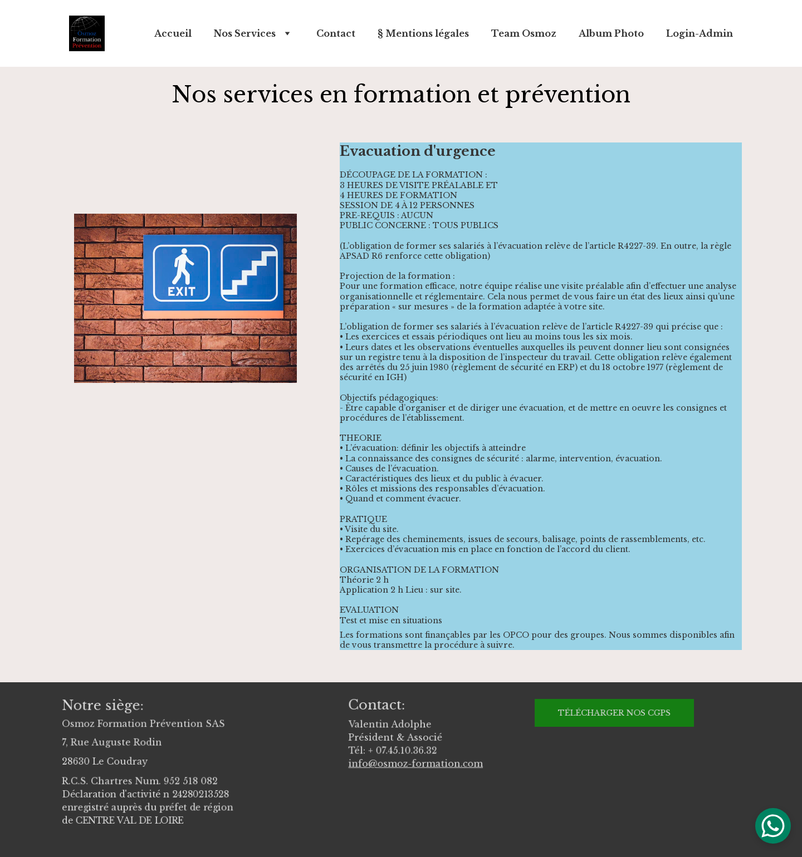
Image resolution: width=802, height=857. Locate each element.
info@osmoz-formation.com (415, 762)
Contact (335, 33)
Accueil (173, 33)
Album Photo (611, 33)
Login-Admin (699, 33)
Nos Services (245, 33)
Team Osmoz (523, 33)
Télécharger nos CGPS (614, 712)
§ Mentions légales (423, 33)
